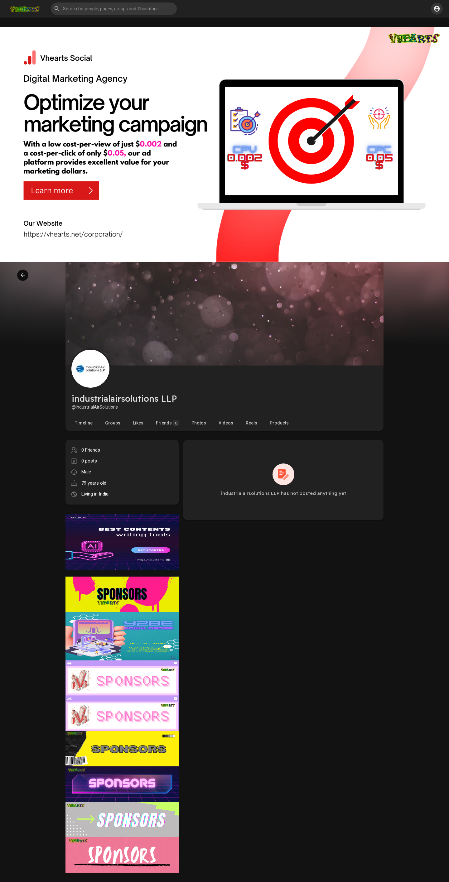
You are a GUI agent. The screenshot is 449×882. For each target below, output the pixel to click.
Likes (138, 422)
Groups (112, 422)
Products (279, 422)
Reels (251, 422)
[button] (114, 8)
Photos (198, 422)
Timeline (84, 422)
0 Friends (90, 450)
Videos (226, 422)
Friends (167, 423)
